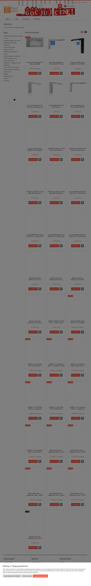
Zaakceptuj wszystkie (40, 576)
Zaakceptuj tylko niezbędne (12, 576)
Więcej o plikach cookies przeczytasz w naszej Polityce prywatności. (20, 572)
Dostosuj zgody (27, 576)
